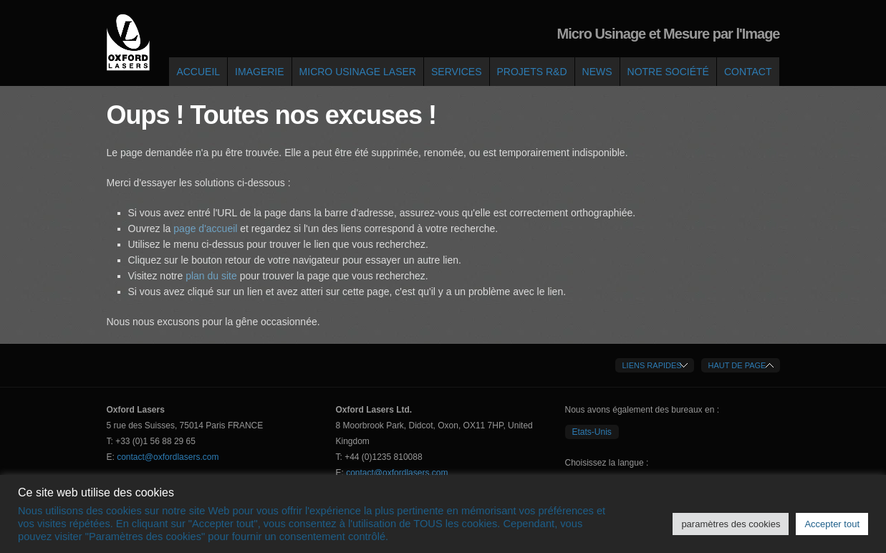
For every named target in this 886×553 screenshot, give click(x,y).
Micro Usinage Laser (357, 71)
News (597, 71)
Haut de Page (737, 365)
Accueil (198, 71)
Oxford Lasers (128, 43)
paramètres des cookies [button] (730, 524)
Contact (748, 71)
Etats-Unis (592, 432)
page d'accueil (206, 228)
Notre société (668, 71)
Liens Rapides (652, 365)
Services (456, 71)
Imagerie (259, 71)
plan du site (211, 276)
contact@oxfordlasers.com (167, 457)
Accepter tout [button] (831, 524)
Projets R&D (532, 71)
